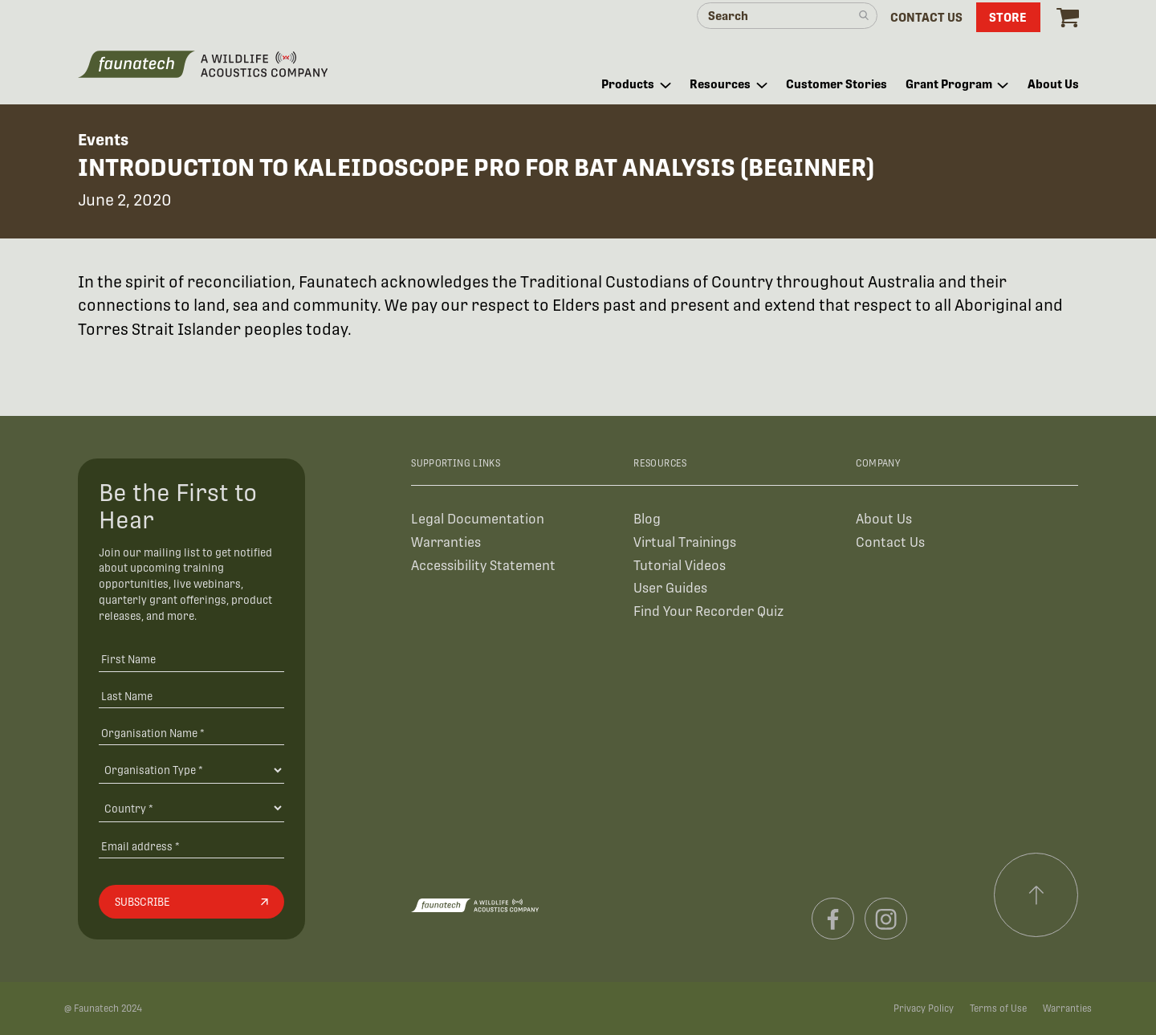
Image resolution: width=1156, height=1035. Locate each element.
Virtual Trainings (684, 542)
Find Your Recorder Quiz (708, 611)
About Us (884, 519)
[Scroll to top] (1036, 895)
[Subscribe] (191, 902)
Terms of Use (998, 1008)
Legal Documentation (477, 519)
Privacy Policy (923, 1008)
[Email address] (191, 846)
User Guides (670, 588)
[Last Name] (191, 696)
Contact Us (890, 542)
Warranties (446, 542)
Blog (647, 519)
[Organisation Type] (191, 770)
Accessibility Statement (483, 565)
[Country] (191, 807)
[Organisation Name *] (191, 732)
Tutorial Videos (679, 565)
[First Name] (191, 659)
